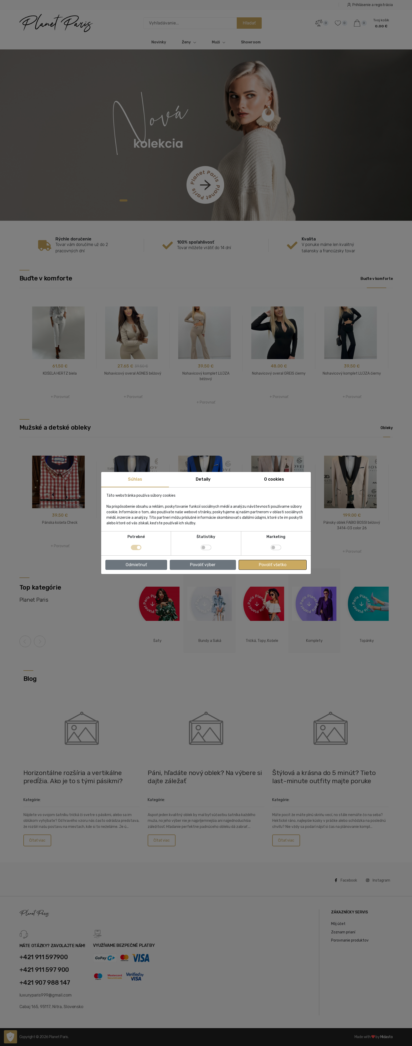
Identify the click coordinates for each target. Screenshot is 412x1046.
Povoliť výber (202, 564)
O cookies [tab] (274, 479)
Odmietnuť (136, 564)
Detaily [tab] (203, 479)
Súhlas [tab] (135, 479)
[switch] (206, 547)
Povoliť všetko (272, 564)
